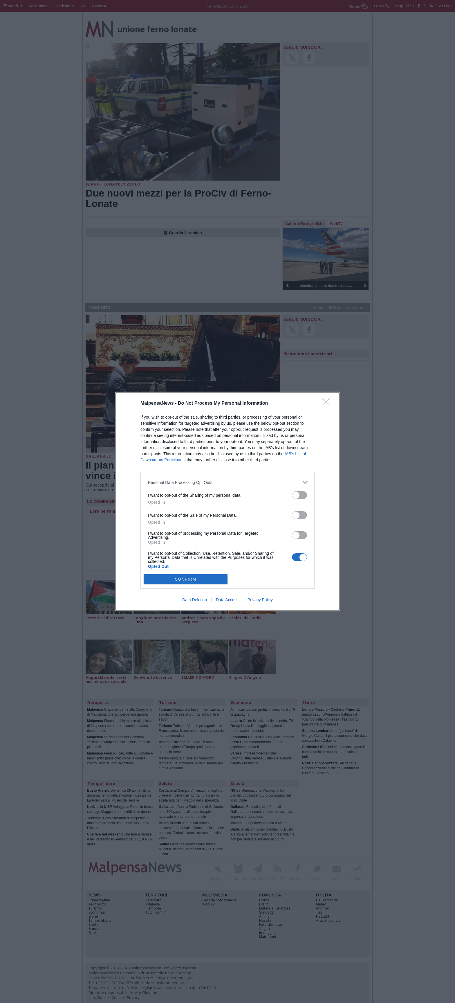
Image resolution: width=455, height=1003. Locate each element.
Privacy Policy (260, 599)
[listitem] (227, 482)
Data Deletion (194, 599)
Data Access (227, 599)
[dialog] (227, 501)
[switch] (299, 495)
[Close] (327, 403)
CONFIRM (185, 579)
